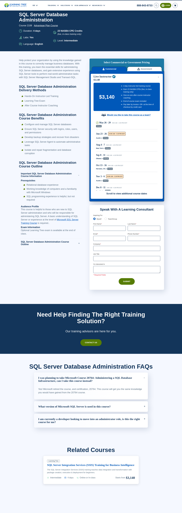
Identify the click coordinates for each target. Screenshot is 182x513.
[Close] (178, 508)
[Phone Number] (144, 198)
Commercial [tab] (109, 28)
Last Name (132, 184)
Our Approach (83, 5)
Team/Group (113, 179)
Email (95, 194)
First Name (97, 184)
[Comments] (126, 229)
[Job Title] (126, 218)
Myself (99, 179)
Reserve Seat (148, 86)
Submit (126, 242)
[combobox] (130, 198)
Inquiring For (98, 175)
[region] (127, 114)
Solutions (66, 5)
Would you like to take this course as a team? (129, 75)
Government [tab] (144, 28)
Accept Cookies (148, 509)
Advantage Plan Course (46, 25)
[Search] (156, 5)
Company (97, 204)
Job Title (96, 214)
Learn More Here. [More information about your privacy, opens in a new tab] (28, 510)
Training (52, 5)
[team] (106, 178)
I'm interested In (99, 224)
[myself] (94, 178)
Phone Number (134, 194)
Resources (100, 5)
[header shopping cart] (175, 5)
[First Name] (109, 188)
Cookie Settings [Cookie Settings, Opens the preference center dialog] (130, 509)
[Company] (126, 208)
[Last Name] (144, 188)
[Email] (109, 198)
